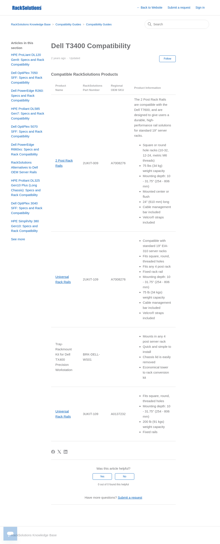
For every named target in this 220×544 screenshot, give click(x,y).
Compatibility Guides (68, 24)
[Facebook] (53, 452)
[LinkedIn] (65, 452)
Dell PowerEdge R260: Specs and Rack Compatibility (27, 95)
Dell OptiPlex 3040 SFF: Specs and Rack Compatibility (26, 208)
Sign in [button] (200, 7)
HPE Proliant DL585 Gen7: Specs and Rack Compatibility (27, 113)
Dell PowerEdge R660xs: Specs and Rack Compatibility (25, 149)
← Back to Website (149, 7)
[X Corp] (59, 452)
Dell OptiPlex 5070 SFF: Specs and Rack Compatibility (26, 131)
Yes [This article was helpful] (102, 476)
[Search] (177, 24)
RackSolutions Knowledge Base (30, 24)
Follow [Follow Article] (167, 58)
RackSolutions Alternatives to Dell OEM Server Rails (24, 167)
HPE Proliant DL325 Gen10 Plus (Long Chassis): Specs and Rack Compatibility (26, 188)
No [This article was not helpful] (124, 476)
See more (18, 239)
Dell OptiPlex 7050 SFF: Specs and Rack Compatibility (26, 77)
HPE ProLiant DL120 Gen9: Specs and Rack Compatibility (27, 59)
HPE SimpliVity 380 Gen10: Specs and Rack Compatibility (25, 226)
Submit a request (179, 7)
